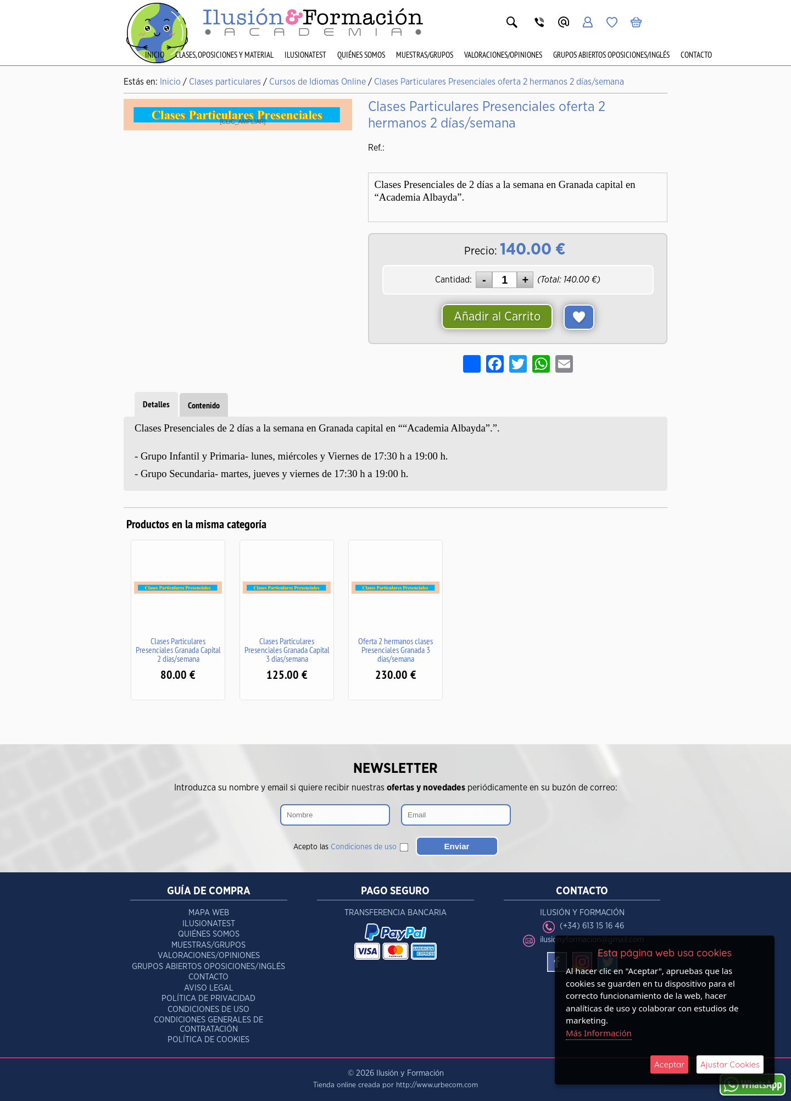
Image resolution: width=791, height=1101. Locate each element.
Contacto (696, 54)
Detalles (156, 404)
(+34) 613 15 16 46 (592, 926)
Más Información (599, 1032)
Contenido (204, 405)
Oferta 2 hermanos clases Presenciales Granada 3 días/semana (395, 649)
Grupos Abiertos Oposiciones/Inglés (611, 54)
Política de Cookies (208, 1040)
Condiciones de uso (364, 847)
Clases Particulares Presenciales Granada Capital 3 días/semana (287, 649)
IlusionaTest (305, 54)
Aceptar (669, 1064)
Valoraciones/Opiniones (503, 54)
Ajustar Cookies (730, 1064)
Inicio (154, 54)
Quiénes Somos (361, 54)
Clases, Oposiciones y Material (224, 54)
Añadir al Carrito (497, 317)
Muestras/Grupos (424, 54)
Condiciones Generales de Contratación (208, 1024)
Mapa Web (208, 913)
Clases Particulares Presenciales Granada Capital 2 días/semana (178, 649)
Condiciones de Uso (208, 1009)
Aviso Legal (208, 988)
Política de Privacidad (208, 998)
